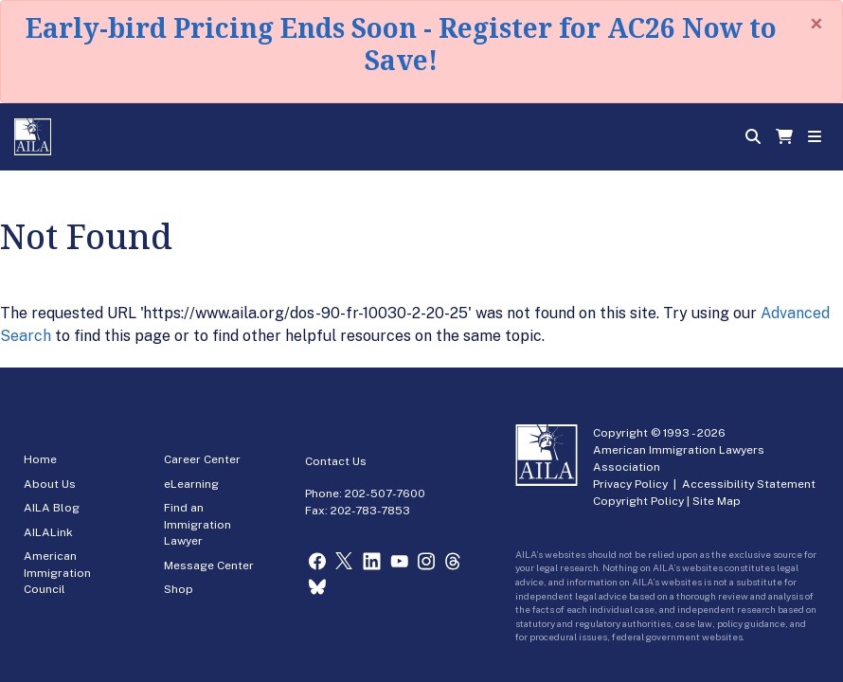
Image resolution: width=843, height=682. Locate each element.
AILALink (48, 532)
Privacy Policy (630, 484)
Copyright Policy (638, 501)
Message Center (209, 565)
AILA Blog (52, 507)
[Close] (816, 23)
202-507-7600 (385, 493)
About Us (50, 484)
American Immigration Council (57, 572)
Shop (178, 589)
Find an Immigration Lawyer (197, 524)
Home (40, 459)
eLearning (191, 484)
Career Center (202, 459)
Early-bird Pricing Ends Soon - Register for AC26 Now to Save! (401, 43)
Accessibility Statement (749, 484)
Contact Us (336, 461)
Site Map (716, 501)
